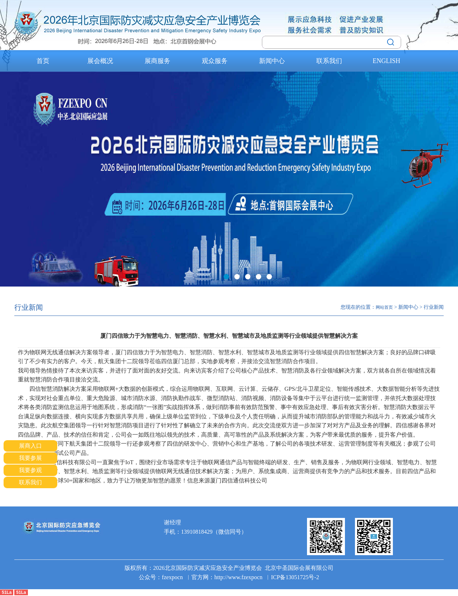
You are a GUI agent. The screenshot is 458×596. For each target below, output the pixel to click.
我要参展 (30, 458)
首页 (42, 60)
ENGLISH (386, 60)
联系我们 (329, 60)
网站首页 (384, 307)
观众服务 (215, 60)
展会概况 (100, 60)
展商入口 (30, 446)
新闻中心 (272, 60)
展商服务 (157, 60)
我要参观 (30, 470)
